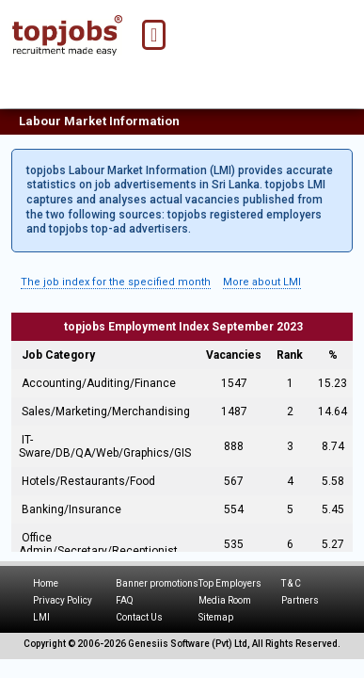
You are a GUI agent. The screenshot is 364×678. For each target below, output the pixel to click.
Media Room (224, 600)
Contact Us (139, 617)
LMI (41, 617)
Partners (300, 600)
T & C (291, 583)
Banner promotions (157, 583)
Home (45, 583)
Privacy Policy (62, 600)
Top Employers (229, 583)
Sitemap (215, 617)
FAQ (125, 600)
